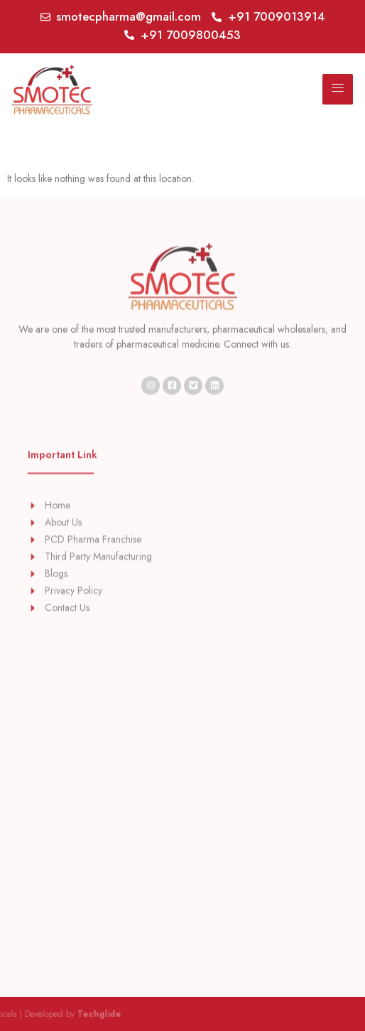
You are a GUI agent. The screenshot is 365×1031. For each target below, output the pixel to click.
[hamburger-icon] (338, 89)
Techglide (48, 1014)
